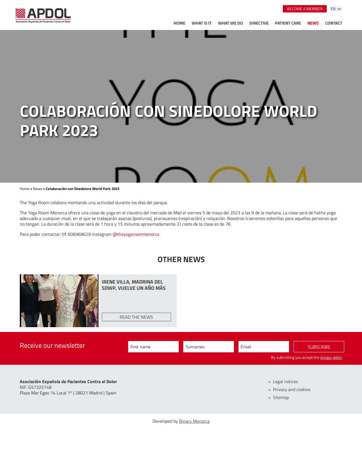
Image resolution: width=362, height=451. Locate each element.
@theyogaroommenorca (136, 234)
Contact (333, 23)
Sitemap (281, 397)
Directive (259, 23)
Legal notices (285, 381)
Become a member (305, 9)
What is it (202, 23)
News (313, 23)
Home (179, 23)
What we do (230, 23)
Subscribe (319, 347)
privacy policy (331, 357)
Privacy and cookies (292, 389)
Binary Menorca (194, 421)
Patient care (288, 23)
